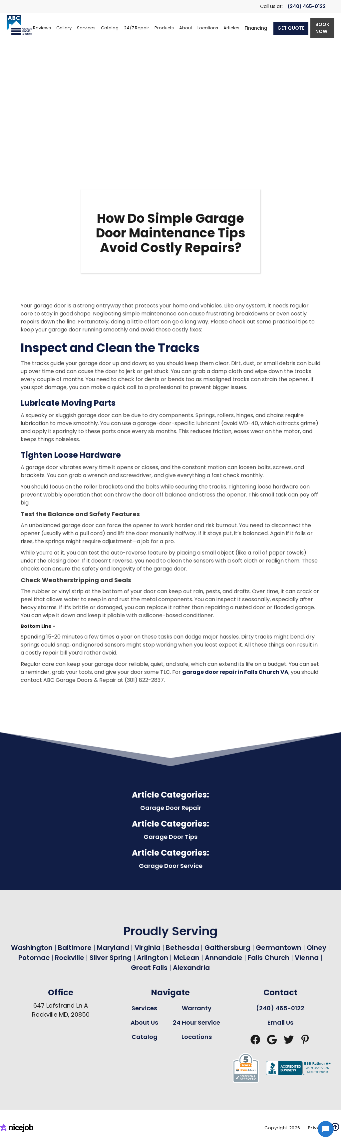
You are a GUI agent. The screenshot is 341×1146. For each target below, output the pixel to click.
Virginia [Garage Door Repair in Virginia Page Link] (148, 947)
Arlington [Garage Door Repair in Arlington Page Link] (152, 957)
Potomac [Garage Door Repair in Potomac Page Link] (34, 957)
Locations (196, 1037)
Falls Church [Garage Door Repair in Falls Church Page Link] (268, 957)
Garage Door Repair (170, 808)
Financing (256, 28)
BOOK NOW (322, 28)
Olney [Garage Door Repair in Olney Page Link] (317, 947)
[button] (86, 28)
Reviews (42, 28)
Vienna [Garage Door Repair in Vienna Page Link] (307, 957)
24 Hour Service (196, 1022)
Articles (231, 28)
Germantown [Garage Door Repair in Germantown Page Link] (279, 947)
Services (144, 1008)
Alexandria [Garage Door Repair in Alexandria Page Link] (191, 967)
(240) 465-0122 (307, 6)
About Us (144, 1022)
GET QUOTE (290, 28)
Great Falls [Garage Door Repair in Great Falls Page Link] (149, 967)
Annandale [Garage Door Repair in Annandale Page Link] (223, 957)
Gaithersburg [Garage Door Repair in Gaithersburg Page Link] (227, 947)
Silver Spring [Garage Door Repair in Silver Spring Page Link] (111, 957)
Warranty (196, 1008)
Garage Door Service (170, 866)
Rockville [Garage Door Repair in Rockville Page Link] (69, 957)
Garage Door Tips (170, 837)
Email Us (280, 1022)
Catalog (145, 1037)
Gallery (64, 28)
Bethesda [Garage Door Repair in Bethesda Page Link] (182, 947)
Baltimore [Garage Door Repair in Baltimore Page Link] (75, 947)
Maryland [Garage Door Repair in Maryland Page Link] (113, 947)
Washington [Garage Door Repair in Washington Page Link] (32, 947)
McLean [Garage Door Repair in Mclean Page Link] (186, 957)
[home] (19, 24)
